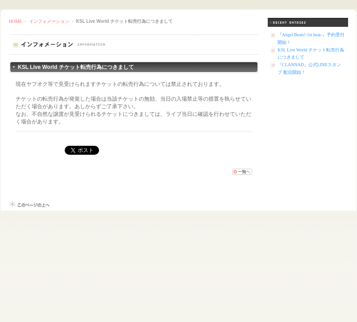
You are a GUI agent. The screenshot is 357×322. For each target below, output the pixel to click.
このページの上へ (29, 205)
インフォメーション (49, 21)
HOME (15, 21)
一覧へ (242, 172)
